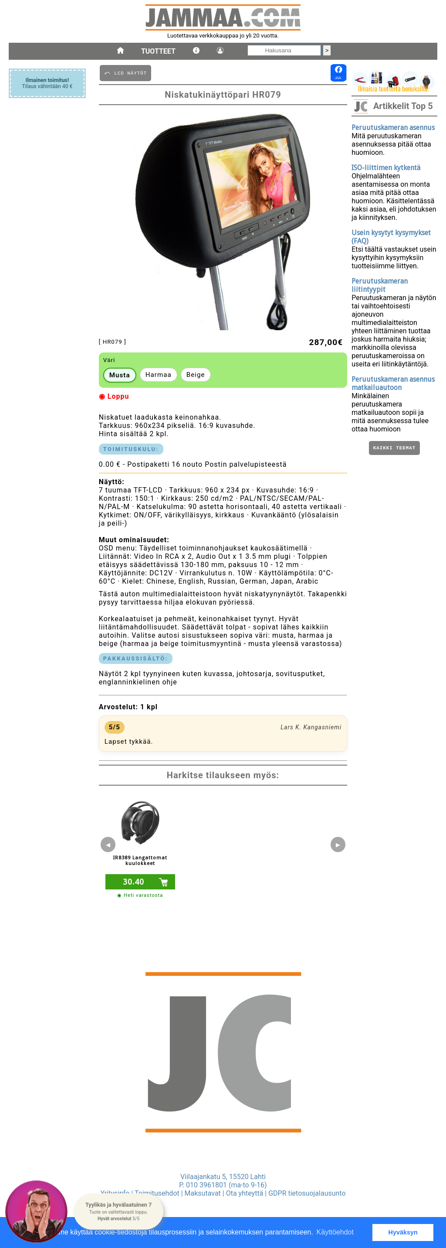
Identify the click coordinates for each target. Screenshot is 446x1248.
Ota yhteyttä (245, 1193)
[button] (118, 1211)
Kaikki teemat (394, 448)
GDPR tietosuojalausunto (306, 1193)
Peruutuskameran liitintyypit (379, 285)
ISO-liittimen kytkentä (385, 168)
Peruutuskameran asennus (393, 127)
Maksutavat (203, 1193)
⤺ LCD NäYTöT (125, 72)
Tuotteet (158, 51)
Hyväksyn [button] (403, 1232)
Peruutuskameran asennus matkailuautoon (393, 383)
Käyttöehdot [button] (335, 1232)
